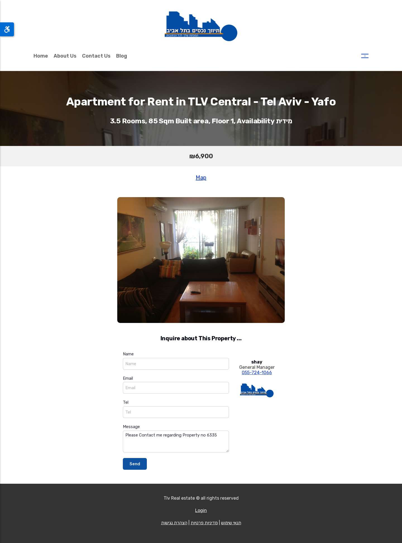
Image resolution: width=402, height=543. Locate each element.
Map (201, 177)
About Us (65, 56)
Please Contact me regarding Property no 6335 (176, 442)
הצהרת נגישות (174, 522)
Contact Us (96, 56)
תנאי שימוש (231, 522)
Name (128, 354)
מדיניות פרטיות (204, 522)
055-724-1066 (257, 372)
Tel (125, 402)
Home (41, 56)
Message (131, 426)
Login (201, 510)
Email (128, 378)
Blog (121, 56)
